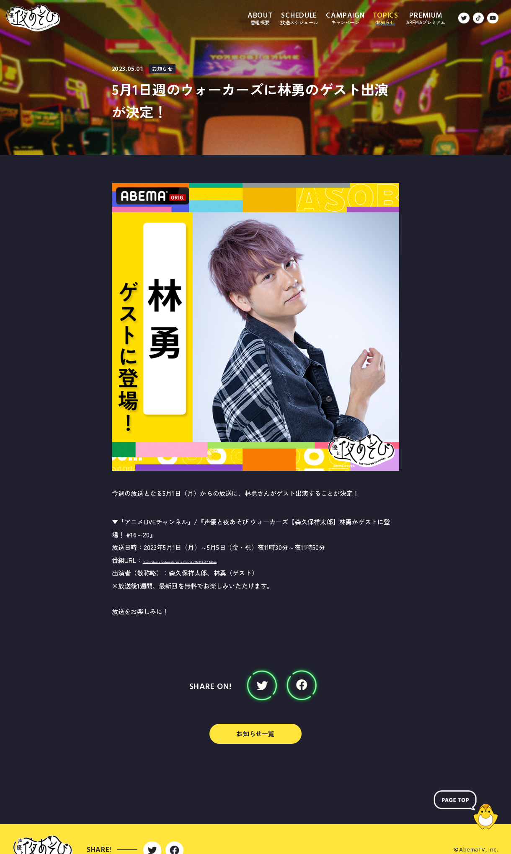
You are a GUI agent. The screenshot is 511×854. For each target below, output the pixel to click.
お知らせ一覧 (255, 733)
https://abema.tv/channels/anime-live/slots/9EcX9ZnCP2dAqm (236, 560)
